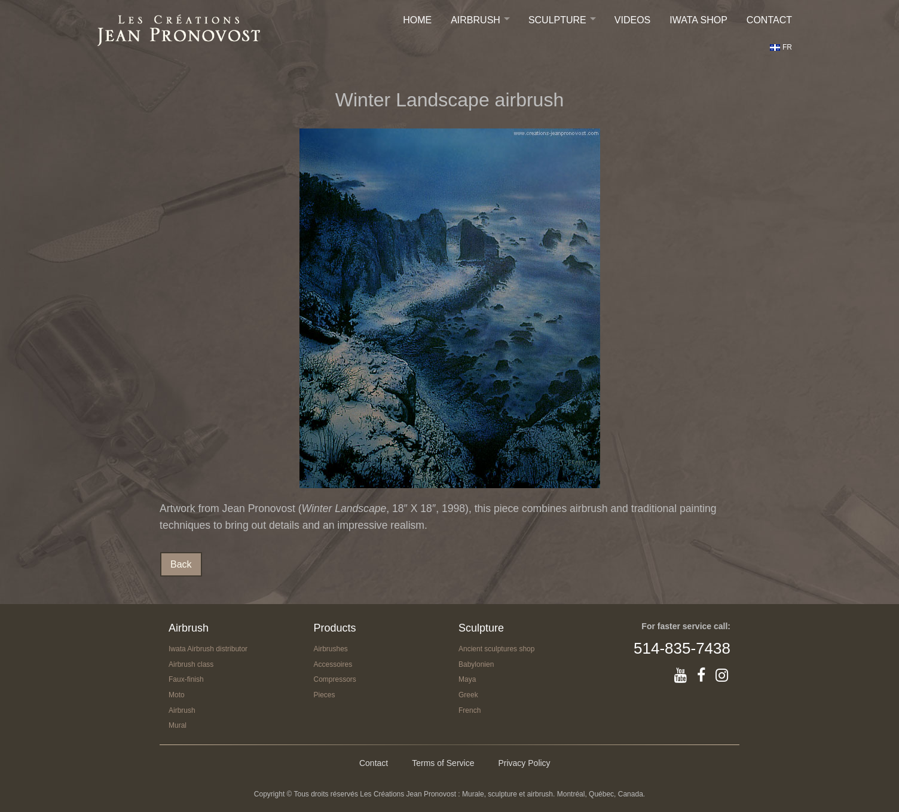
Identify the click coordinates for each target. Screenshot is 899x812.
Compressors (335, 679)
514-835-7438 (682, 648)
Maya (467, 679)
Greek (468, 695)
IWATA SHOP (698, 20)
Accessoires (333, 664)
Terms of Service (443, 763)
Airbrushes (331, 649)
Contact (769, 20)
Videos (632, 20)
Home (417, 20)
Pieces (324, 695)
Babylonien (476, 664)
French (469, 710)
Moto (177, 695)
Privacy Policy (524, 763)
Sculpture (557, 20)
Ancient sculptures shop (496, 649)
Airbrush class (191, 664)
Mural (177, 725)
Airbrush (475, 20)
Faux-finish (186, 679)
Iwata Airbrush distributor (208, 649)
